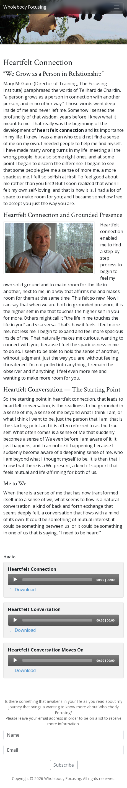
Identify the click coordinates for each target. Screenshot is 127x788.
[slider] (57, 579)
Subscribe (63, 765)
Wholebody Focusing (24, 7)
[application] (63, 579)
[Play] (14, 579)
